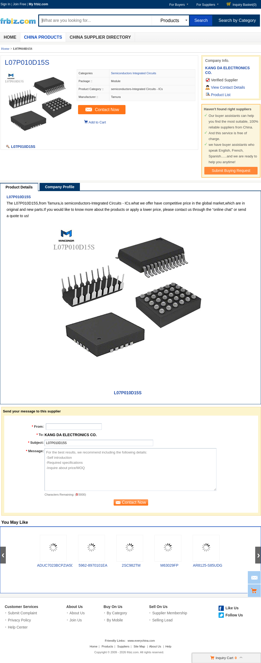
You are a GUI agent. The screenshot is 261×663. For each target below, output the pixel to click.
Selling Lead (162, 620)
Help (168, 646)
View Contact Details (228, 87)
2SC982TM (131, 565)
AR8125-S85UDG (207, 565)
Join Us (76, 620)
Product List (220, 95)
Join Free (19, 4)
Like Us (232, 608)
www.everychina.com (141, 640)
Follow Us (234, 615)
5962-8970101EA (93, 565)
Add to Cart (97, 122)
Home (10, 37)
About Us (74, 607)
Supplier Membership (169, 613)
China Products (43, 37)
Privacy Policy (19, 620)
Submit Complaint (22, 613)
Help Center (18, 627)
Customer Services (21, 607)
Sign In (5, 4)
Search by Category (237, 20)
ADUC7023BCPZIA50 (55, 565)
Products (107, 646)
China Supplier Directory (100, 37)
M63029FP (169, 565)
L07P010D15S (27, 62)
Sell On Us (158, 607)
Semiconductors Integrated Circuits (133, 73)
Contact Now (107, 109)
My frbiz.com (38, 4)
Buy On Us (113, 607)
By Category (117, 613)
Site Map (139, 646)
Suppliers (123, 646)
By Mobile (115, 620)
